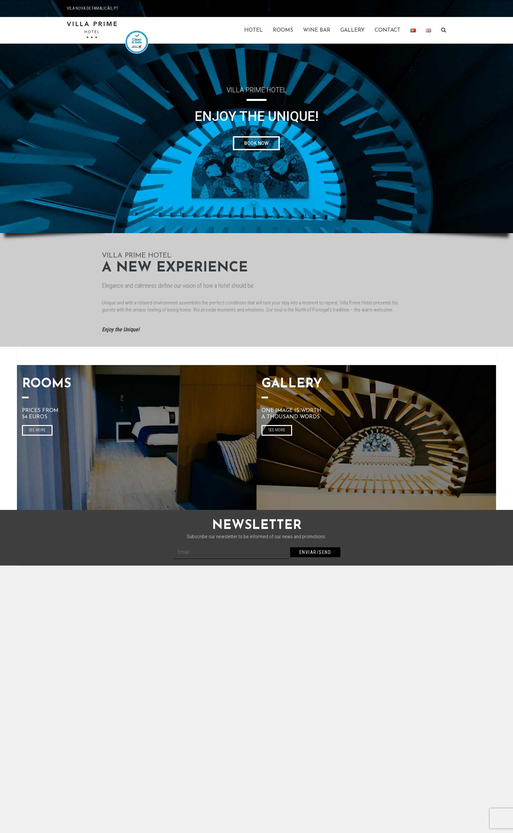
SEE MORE (37, 430)
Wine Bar (316, 30)
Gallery (352, 30)
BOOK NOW (256, 143)
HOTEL (253, 30)
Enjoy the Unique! (120, 329)
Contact (388, 30)
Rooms (283, 30)
